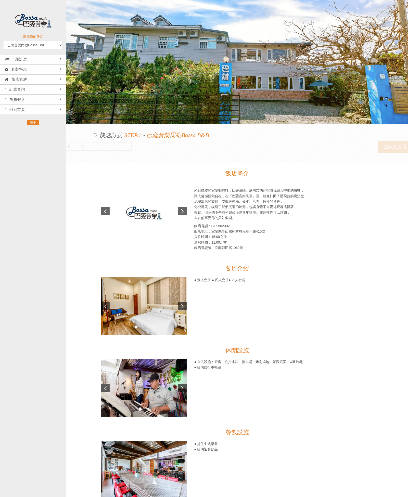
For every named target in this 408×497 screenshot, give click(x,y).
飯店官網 (16, 79)
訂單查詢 (15, 89)
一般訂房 (16, 59)
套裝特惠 (16, 69)
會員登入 (15, 99)
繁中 (33, 122)
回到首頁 (15, 109)
